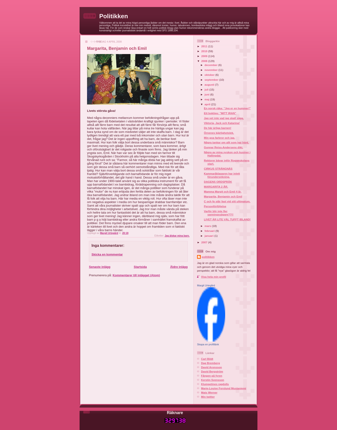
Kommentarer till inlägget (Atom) (136, 275)
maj (207, 99)
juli (207, 89)
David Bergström (212, 371)
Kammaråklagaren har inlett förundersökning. (222, 175)
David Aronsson (211, 367)
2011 (204, 46)
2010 (204, 51)
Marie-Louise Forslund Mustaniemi (223, 388)
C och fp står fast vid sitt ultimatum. (227, 201)
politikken (208, 256)
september (212, 79)
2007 (204, 242)
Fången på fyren (211, 375)
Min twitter (208, 396)
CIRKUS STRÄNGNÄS (218, 168)
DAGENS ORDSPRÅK (218, 181)
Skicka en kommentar (107, 254)
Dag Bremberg (210, 362)
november (211, 69)
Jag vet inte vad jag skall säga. (224, 118)
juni (207, 94)
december (211, 64)
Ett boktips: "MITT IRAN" (220, 113)
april (208, 104)
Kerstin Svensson (212, 379)
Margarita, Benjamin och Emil (223, 196)
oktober (210, 74)
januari (209, 235)
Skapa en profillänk (208, 344)
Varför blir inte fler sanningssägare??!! (218, 213)
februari (210, 230)
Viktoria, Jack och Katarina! (222, 122)
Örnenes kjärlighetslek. (219, 132)
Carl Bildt (207, 358)
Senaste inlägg (99, 267)
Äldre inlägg (179, 267)
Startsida (140, 267)
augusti (210, 84)
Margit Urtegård (206, 285)
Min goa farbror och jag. (219, 137)
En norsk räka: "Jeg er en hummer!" (227, 108)
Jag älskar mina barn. (177, 235)
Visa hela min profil (213, 276)
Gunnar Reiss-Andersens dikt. (223, 147)
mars (208, 225)
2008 (204, 60)
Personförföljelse (215, 206)
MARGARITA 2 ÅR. (216, 186)
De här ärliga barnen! (217, 127)
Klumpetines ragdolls (215, 384)
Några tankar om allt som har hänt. (226, 142)
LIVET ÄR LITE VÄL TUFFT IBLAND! (227, 219)
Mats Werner (209, 392)
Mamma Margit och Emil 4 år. (222, 191)
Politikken (113, 16)
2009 (204, 56)
